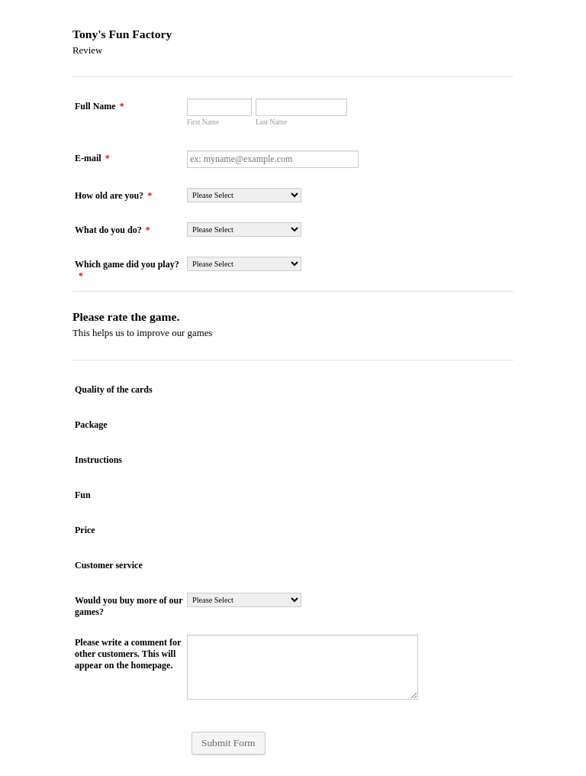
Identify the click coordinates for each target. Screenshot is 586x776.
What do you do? (112, 230)
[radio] (194, 388)
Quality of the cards (114, 389)
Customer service (109, 565)
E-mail (92, 158)
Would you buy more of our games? (128, 606)
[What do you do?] (244, 229)
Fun (83, 495)
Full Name (99, 106)
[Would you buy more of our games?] (244, 600)
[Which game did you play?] (244, 264)
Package (91, 424)
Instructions (98, 459)
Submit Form (228, 743)
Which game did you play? (127, 270)
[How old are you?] (244, 195)
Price (85, 530)
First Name (203, 122)
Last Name (271, 122)
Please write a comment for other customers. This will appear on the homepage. (128, 654)
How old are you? (113, 195)
